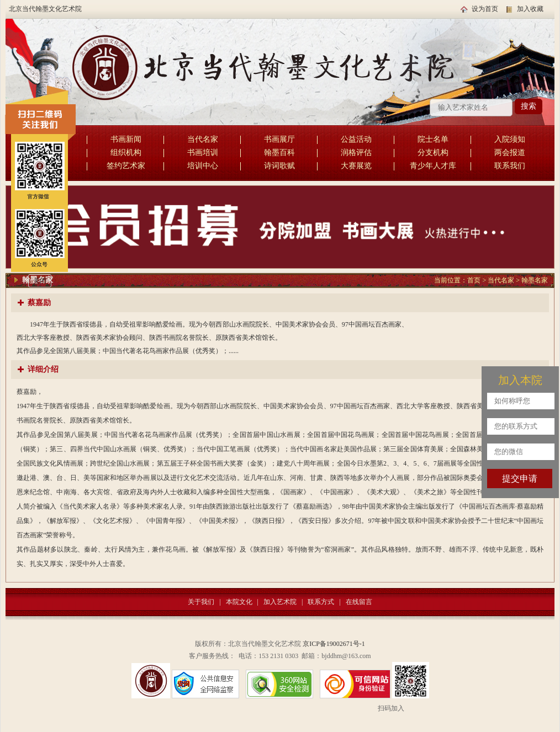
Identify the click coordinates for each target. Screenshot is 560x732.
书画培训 (202, 152)
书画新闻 (125, 139)
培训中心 (202, 166)
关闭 (39, 281)
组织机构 (125, 152)
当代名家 (202, 139)
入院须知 (509, 139)
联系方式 (321, 602)
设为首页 (485, 9)
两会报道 (509, 152)
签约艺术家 (126, 166)
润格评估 (356, 152)
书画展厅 (279, 139)
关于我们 (201, 602)
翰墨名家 (534, 280)
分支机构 (433, 152)
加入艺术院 (280, 602)
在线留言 (359, 602)
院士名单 (433, 139)
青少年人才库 (433, 166)
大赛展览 (356, 166)
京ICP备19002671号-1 (334, 644)
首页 (473, 280)
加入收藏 (530, 9)
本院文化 (239, 602)
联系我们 (509, 166)
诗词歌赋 (279, 166)
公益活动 (356, 139)
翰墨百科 (279, 152)
